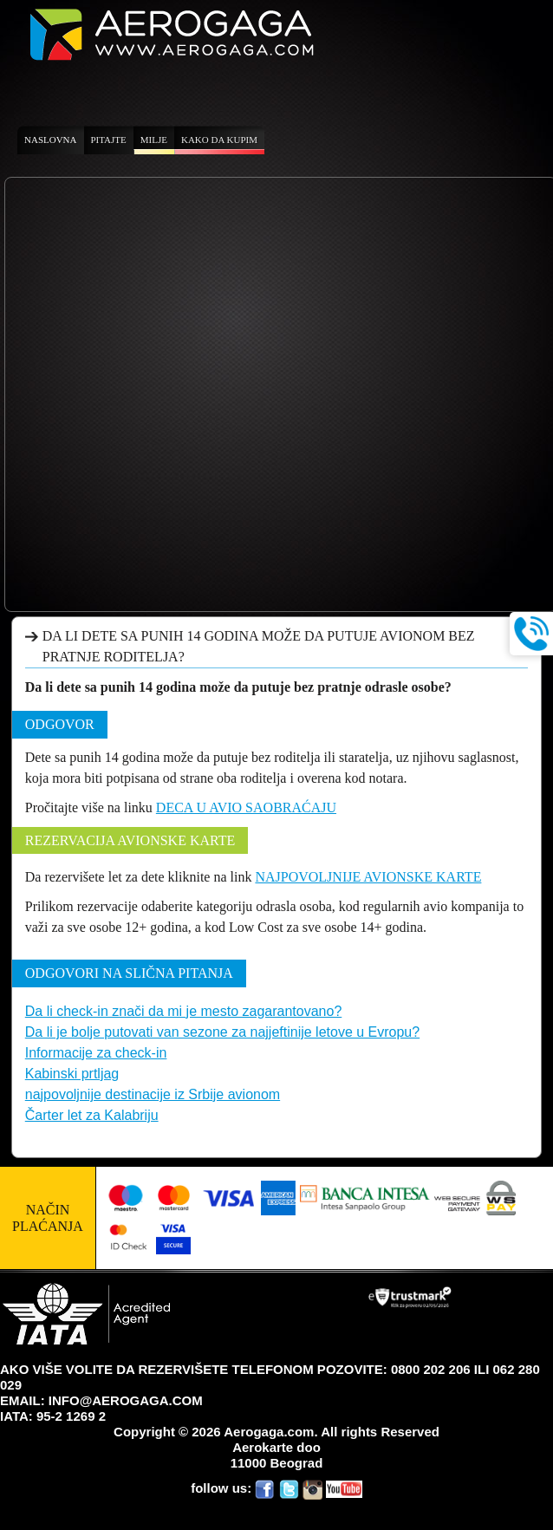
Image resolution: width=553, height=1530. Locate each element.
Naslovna (50, 139)
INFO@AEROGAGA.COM (126, 1400)
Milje (153, 139)
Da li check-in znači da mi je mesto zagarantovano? (183, 1011)
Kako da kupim (219, 139)
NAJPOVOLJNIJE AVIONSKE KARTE (368, 876)
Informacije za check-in (96, 1052)
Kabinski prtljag (72, 1073)
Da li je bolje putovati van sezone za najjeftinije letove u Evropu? (222, 1032)
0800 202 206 (431, 1369)
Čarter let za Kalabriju (92, 1115)
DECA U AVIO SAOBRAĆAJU (246, 807)
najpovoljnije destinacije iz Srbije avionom (152, 1094)
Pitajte (109, 139)
